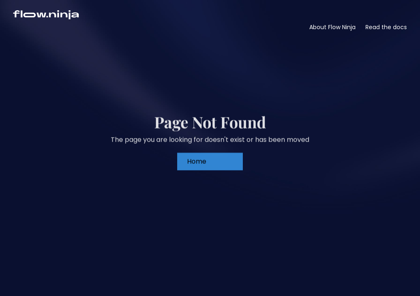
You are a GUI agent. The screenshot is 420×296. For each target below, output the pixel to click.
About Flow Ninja (332, 27)
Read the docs (386, 27)
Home (196, 158)
